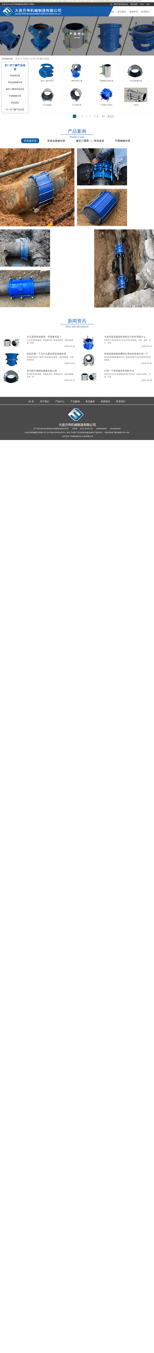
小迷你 (85, 139)
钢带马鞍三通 (85, 84)
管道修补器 (15, 75)
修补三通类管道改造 (15, 89)
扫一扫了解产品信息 (41, 59)
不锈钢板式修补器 (120, 84)
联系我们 (145, 12)
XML (148, 4)
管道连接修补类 (15, 82)
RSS (142, 4)
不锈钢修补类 (15, 96)
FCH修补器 (119, 112)
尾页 (103, 150)
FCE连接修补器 (50, 112)
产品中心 (98, 12)
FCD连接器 (84, 112)
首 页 (74, 12)
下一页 (96, 150)
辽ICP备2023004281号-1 (56, 467)
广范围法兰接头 (50, 139)
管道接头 (15, 103)
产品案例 (110, 12)
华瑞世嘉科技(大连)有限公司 (81, 471)
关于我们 (86, 12)
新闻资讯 (133, 12)
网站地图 (134, 4)
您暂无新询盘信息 (120, 4)
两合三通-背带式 (50, 84)
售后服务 (122, 12)
